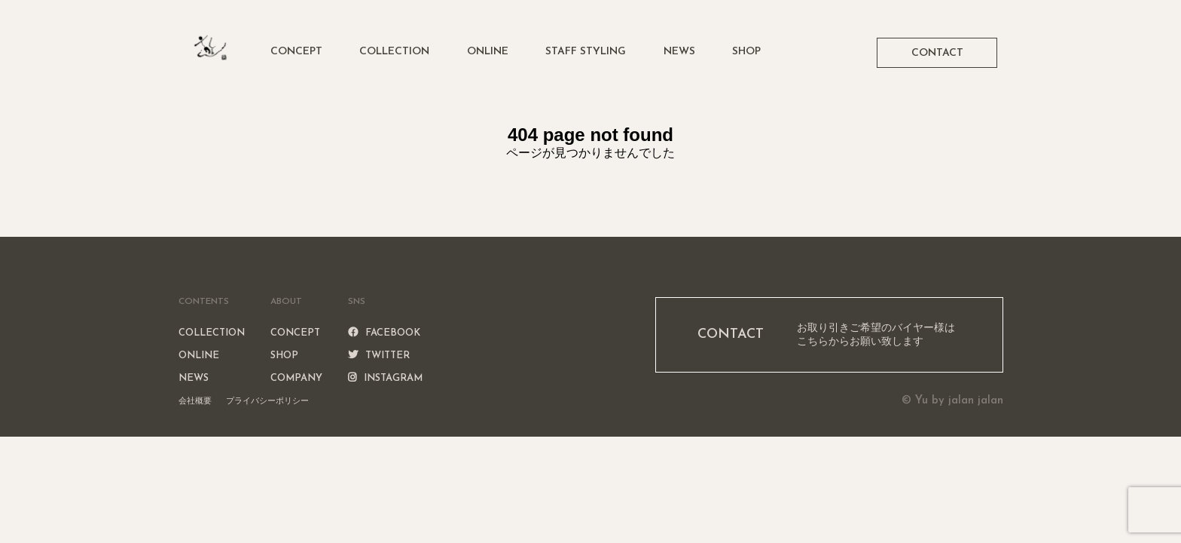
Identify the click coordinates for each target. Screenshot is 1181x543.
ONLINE (487, 51)
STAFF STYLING (585, 51)
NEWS (679, 51)
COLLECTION (394, 51)
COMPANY (296, 378)
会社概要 (195, 400)
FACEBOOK (384, 333)
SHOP (746, 51)
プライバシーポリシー (267, 400)
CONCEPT (296, 51)
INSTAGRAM (385, 378)
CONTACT (937, 53)
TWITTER (379, 355)
